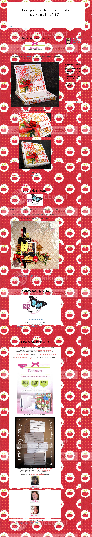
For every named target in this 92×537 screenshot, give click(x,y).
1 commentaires (33, 326)
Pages (32, 276)
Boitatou (29, 56)
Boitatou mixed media (35, 38)
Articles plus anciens (55, 529)
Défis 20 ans (18, 276)
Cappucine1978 (20, 175)
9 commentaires (33, 275)
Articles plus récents (14, 529)
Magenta (18, 209)
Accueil (10, 26)
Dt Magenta (26, 276)
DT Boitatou (18, 176)
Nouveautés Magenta (35, 290)
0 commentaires (33, 522)
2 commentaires (33, 175)
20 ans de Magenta (35, 190)
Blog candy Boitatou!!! (35, 342)
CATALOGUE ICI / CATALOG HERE (35, 319)
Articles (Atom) (20, 532)
